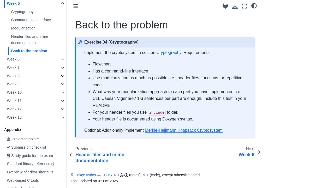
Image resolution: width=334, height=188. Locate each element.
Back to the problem (29, 51)
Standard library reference (28, 164)
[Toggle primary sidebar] (76, 6)
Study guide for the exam (30, 156)
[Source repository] (225, 6)
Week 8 (13, 76)
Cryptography (22, 12)
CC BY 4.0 (110, 175)
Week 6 (13, 59)
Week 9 (13, 84)
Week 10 (14, 92)
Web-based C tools (23, 180)
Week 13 (14, 117)
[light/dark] (254, 5)
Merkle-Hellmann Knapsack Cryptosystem (184, 130)
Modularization (23, 28)
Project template (23, 139)
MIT (145, 175)
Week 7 (13, 67)
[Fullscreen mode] (244, 6)
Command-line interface (31, 20)
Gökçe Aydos (85, 175)
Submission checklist (26, 147)
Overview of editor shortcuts (30, 172)
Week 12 (14, 109)
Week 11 (14, 101)
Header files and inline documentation (29, 39)
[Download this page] (235, 6)
